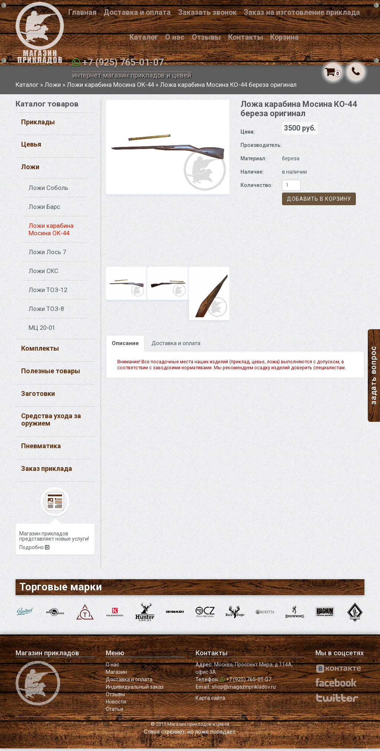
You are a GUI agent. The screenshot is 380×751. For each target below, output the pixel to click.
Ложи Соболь (48, 190)
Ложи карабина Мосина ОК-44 (110, 87)
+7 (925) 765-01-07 (123, 62)
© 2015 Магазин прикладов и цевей (190, 726)
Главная (82, 12)
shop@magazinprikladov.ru (244, 689)
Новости (116, 704)
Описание (125, 345)
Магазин (116, 675)
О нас (174, 37)
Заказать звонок (207, 12)
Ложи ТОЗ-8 (46, 311)
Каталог (144, 37)
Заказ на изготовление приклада (302, 12)
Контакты (245, 37)
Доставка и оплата (137, 12)
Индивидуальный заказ (135, 689)
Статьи (114, 712)
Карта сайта (210, 701)
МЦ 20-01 (42, 330)
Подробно (34, 550)
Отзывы (206, 37)
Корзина (284, 37)
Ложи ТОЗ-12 (48, 292)
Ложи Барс (44, 209)
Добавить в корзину (319, 202)
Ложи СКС (43, 273)
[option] (168, 149)
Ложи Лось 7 (47, 254)
